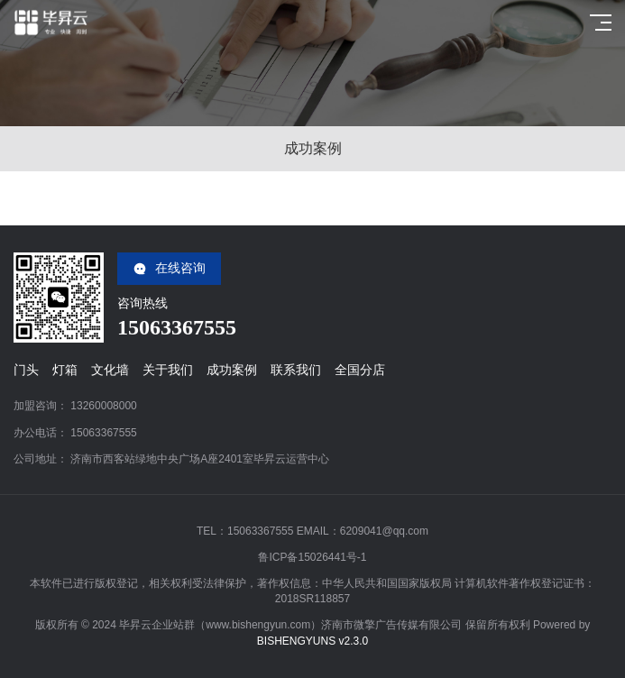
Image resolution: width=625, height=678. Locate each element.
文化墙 (110, 369)
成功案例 (232, 369)
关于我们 (167, 369)
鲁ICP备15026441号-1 (312, 557)
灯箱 (65, 369)
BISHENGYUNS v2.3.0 (312, 641)
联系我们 (296, 369)
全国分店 (360, 369)
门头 (26, 369)
